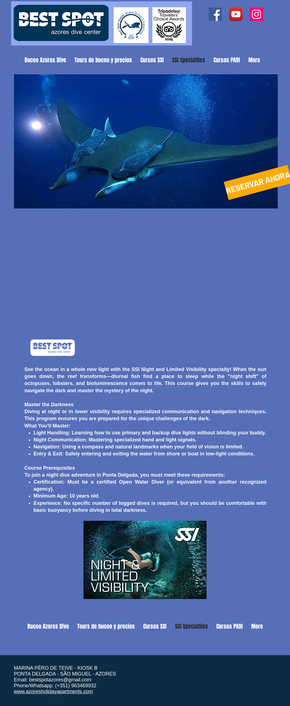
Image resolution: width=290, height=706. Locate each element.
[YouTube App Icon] (236, 14)
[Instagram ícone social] (256, 14)
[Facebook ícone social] (215, 14)
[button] (146, 141)
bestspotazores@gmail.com (60, 680)
